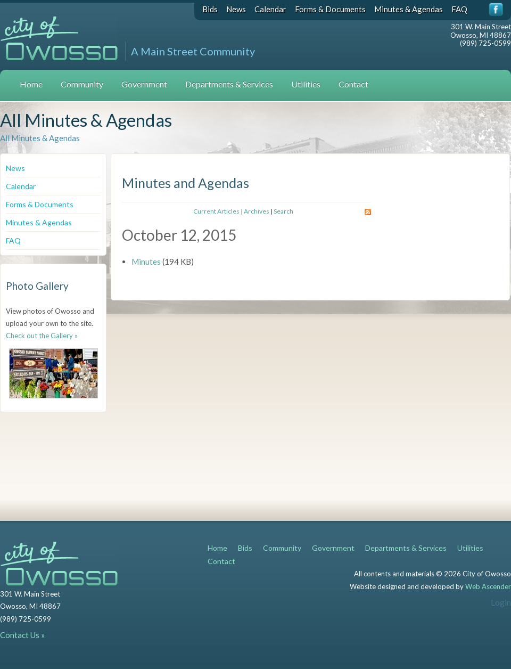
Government (144, 84)
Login (501, 602)
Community (82, 84)
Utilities (305, 84)
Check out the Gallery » (42, 335)
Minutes (146, 261)
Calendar (270, 9)
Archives (256, 211)
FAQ (459, 9)
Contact (353, 84)
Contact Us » (22, 635)
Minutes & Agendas (408, 9)
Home (31, 84)
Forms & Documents (330, 9)
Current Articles (216, 211)
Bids (210, 9)
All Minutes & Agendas (40, 138)
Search (283, 211)
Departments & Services (229, 84)
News (236, 9)
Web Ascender (488, 586)
